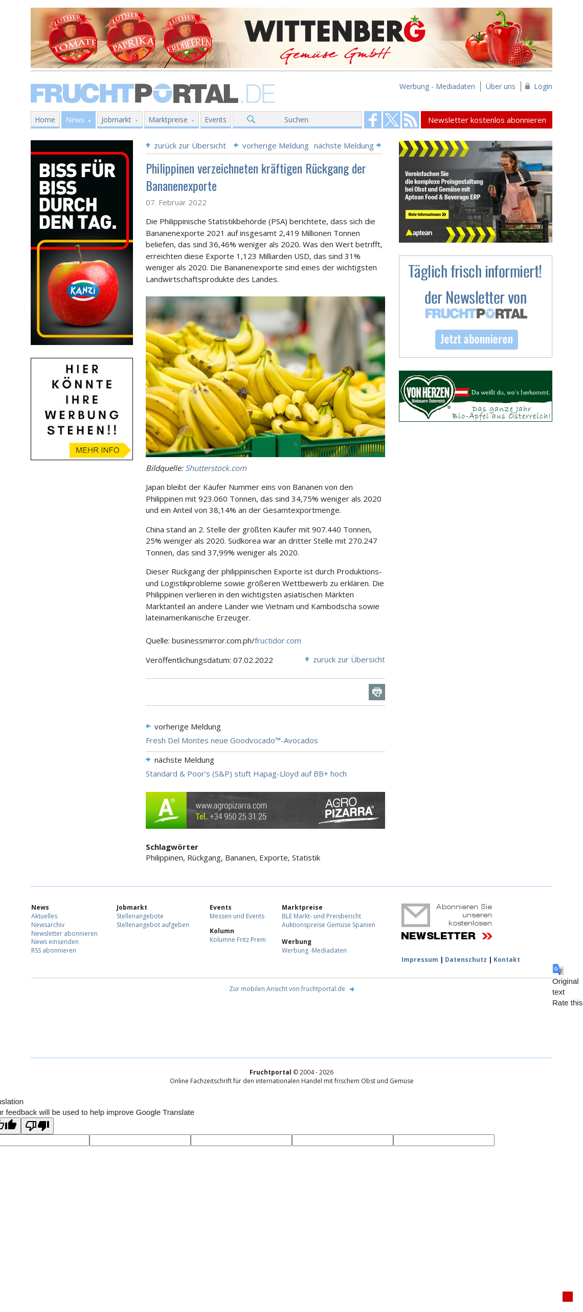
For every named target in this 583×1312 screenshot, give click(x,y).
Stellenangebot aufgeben (153, 924)
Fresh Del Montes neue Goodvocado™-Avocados (232, 740)
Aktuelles (44, 916)
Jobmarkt (116, 119)
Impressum (419, 959)
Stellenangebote (140, 916)
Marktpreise (168, 119)
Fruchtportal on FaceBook (373, 119)
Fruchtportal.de (154, 92)
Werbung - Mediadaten (437, 86)
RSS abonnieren (53, 950)
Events (216, 119)
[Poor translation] (37, 1125)
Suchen (296, 119)
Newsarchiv (47, 924)
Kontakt (507, 959)
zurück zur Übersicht (190, 145)
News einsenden (55, 941)
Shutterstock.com (215, 468)
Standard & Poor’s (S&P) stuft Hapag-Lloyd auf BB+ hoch (246, 773)
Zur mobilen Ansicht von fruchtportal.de (287, 988)
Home (45, 119)
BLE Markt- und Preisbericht (321, 916)
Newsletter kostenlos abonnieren (487, 120)
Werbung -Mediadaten (314, 950)
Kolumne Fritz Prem (238, 939)
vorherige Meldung (275, 145)
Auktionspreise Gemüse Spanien (328, 924)
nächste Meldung (344, 145)
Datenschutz (466, 959)
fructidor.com (278, 640)
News (74, 119)
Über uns (500, 86)
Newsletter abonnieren (64, 933)
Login (543, 86)
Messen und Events (237, 916)
